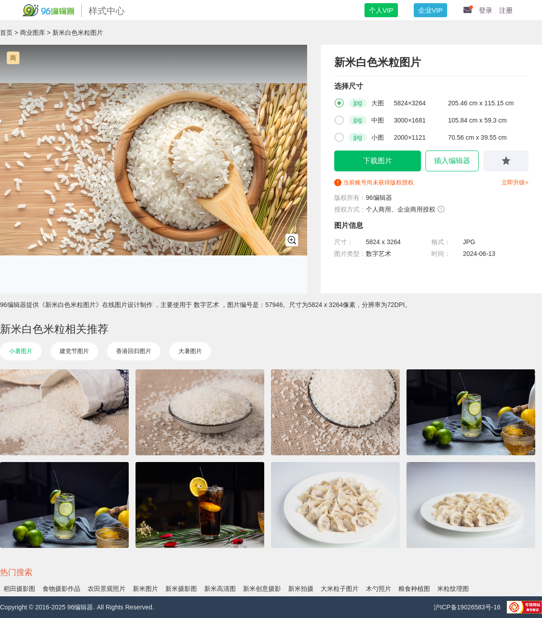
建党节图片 (74, 351)
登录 (485, 10)
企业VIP (430, 10)
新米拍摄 (300, 588)
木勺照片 (378, 588)
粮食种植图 (414, 588)
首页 (6, 32)
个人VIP (381, 10)
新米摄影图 (181, 588)
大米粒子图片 (340, 588)
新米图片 (145, 588)
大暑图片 (190, 351)
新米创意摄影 (262, 588)
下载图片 (377, 161)
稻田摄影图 (19, 588)
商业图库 (32, 32)
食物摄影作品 (61, 588)
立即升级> (514, 182)
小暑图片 (21, 351)
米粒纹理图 (453, 588)
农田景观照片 (107, 588)
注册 (506, 10)
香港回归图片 (133, 351)
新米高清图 (220, 588)
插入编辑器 (452, 161)
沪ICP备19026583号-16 (468, 607)
